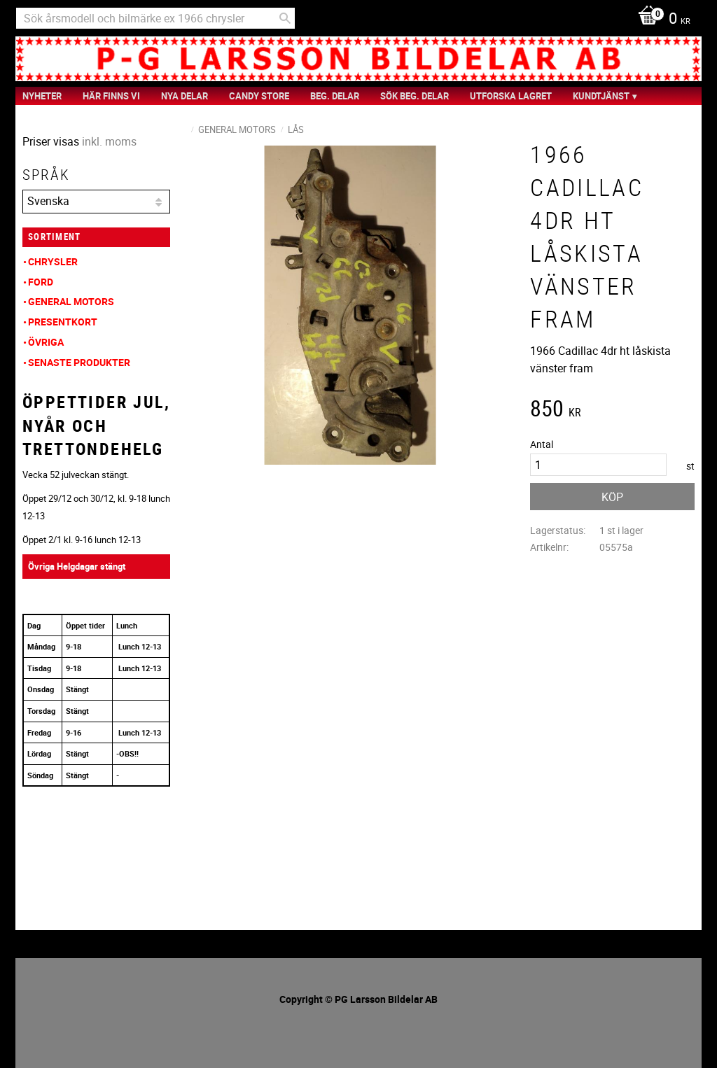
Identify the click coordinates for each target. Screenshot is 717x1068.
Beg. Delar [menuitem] (334, 96)
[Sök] (284, 18)
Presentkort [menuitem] (62, 321)
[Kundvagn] (660, 19)
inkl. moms (109, 141)
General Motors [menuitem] (71, 301)
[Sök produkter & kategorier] (155, 18)
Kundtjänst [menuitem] (601, 96)
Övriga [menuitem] (46, 342)
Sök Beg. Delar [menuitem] (414, 96)
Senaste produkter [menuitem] (79, 362)
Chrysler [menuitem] (53, 261)
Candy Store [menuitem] (259, 96)
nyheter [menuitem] (42, 96)
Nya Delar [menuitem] (184, 96)
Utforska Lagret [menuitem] (511, 96)
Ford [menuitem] (40, 281)
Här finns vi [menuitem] (111, 96)
